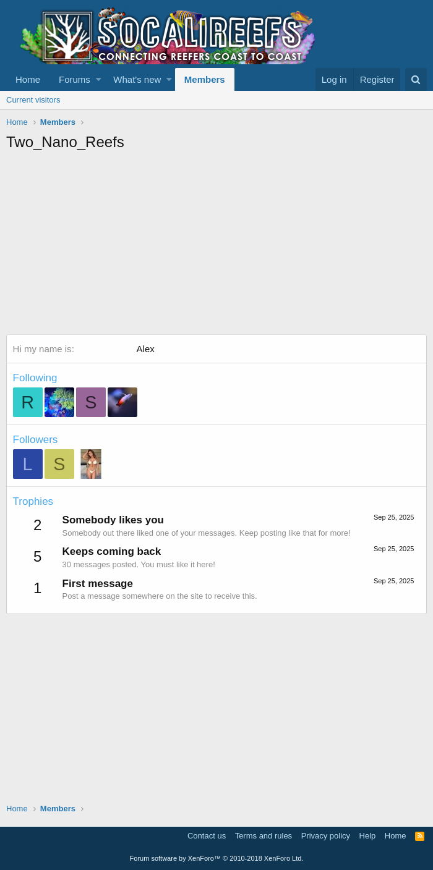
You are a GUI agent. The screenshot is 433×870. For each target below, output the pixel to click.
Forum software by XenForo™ (217, 858)
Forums (74, 79)
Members (204, 79)
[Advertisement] (219, 244)
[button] (99, 79)
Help (367, 835)
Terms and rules (263, 835)
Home (27, 79)
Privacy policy (325, 835)
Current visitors (33, 99)
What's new (137, 79)
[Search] (416, 79)
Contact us (206, 835)
